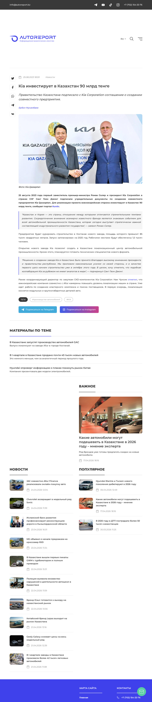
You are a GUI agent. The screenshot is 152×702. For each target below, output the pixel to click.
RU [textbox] (122, 39)
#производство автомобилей (46, 299)
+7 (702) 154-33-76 (133, 4)
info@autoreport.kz (20, 4)
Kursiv (55, 206)
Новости (50, 77)
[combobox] (123, 39)
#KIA (68, 299)
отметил (132, 279)
